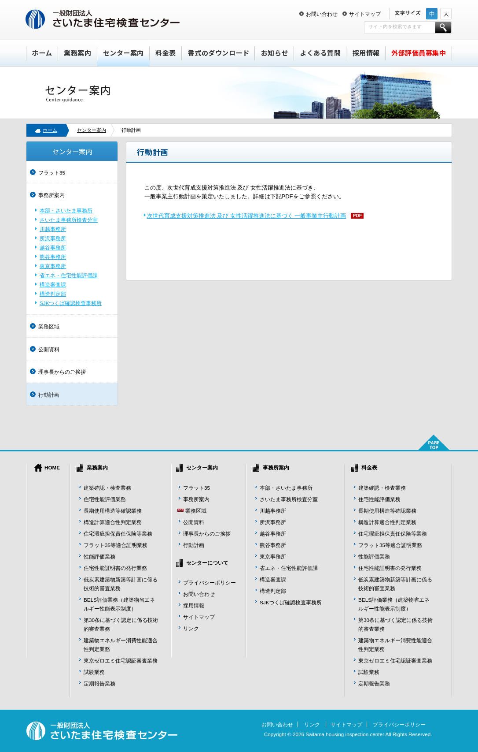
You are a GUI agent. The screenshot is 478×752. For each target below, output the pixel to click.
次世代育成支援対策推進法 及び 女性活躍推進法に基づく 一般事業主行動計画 (246, 215)
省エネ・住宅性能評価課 (69, 275)
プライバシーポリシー (209, 582)
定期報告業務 (99, 683)
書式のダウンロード (219, 52)
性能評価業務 (99, 556)
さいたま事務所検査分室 (69, 220)
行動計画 (48, 395)
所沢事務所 (53, 238)
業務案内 (77, 52)
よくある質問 (320, 52)
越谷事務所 (53, 247)
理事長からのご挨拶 (62, 372)
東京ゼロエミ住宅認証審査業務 (121, 660)
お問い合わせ (322, 14)
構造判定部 (53, 294)
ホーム (42, 52)
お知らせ (274, 52)
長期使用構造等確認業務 (113, 511)
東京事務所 (53, 266)
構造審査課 (53, 284)
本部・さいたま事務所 (66, 210)
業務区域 (48, 326)
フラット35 (51, 172)
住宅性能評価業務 (105, 499)
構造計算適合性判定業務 (113, 522)
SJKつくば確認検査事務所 (71, 303)
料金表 (165, 52)
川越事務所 (53, 229)
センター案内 (123, 52)
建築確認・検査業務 (107, 488)
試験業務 (94, 672)
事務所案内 (51, 195)
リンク (191, 628)
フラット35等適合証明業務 (115, 545)
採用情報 (366, 52)
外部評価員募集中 (418, 52)
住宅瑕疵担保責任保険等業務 (118, 533)
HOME (52, 467)
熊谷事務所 (53, 257)
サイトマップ (365, 14)
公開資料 (48, 349)
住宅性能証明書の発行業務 (115, 568)
